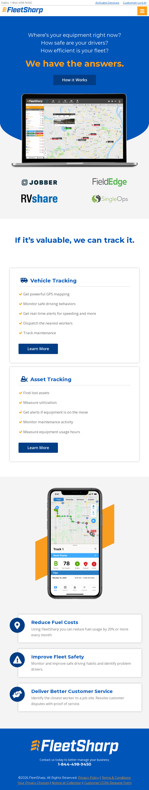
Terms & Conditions (116, 778)
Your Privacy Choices (33, 783)
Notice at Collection (66, 783)
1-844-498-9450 (21, 2)
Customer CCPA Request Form (108, 783)
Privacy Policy (88, 778)
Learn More (38, 348)
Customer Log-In (134, 2)
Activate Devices (107, 2)
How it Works (74, 79)
